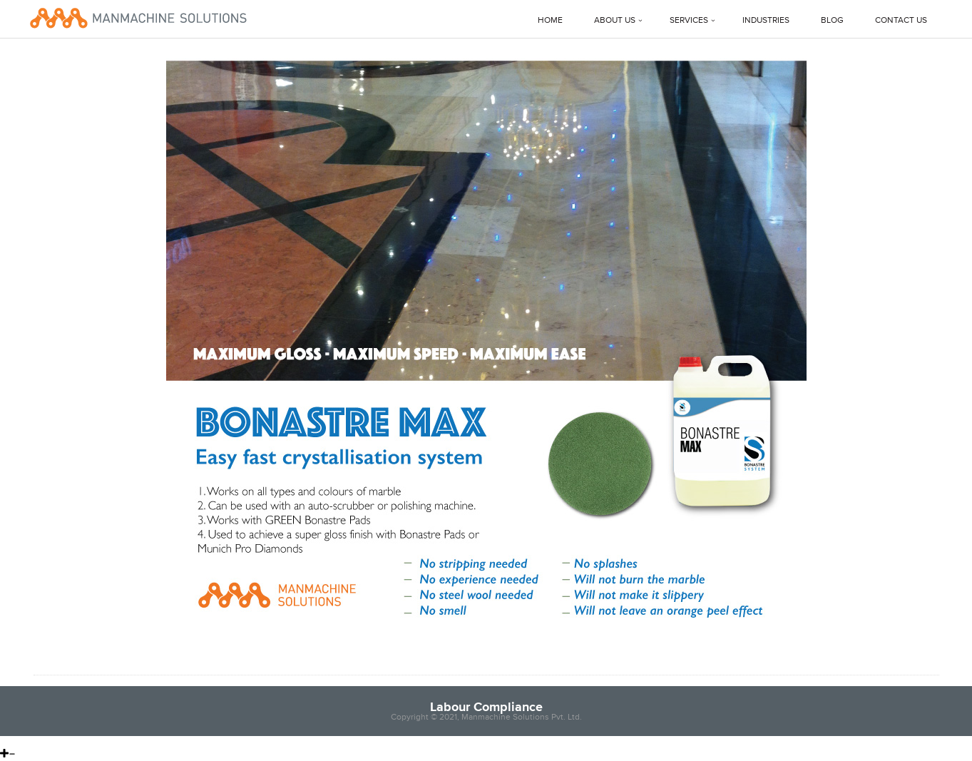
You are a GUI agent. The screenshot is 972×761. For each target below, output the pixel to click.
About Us (614, 20)
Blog (832, 20)
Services (689, 20)
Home (550, 20)
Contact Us (901, 20)
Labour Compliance (486, 707)
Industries (765, 20)
